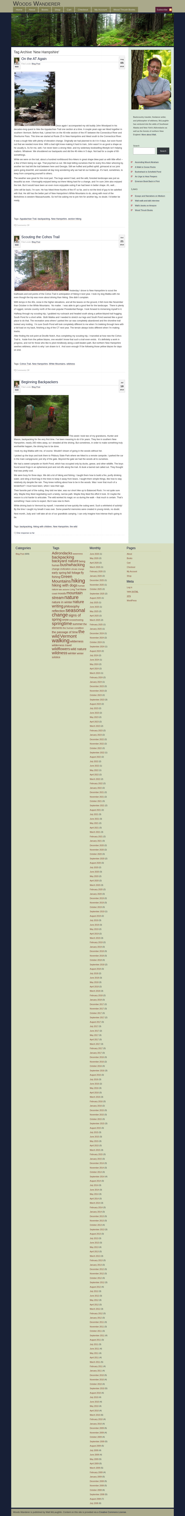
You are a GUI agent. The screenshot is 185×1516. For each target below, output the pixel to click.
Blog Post (36, 64)
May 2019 (94, 929)
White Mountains (57, 364)
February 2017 (96, 1048)
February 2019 (96, 942)
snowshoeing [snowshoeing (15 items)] (76, 619)
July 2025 (94, 602)
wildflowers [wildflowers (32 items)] (61, 649)
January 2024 (96, 682)
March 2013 (95, 1256)
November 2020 (97, 850)
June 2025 (94, 607)
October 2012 (96, 1278)
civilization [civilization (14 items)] (65, 569)
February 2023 (96, 730)
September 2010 (97, 1388)
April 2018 (94, 986)
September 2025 (97, 593)
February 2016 (96, 1101)
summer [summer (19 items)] (77, 624)
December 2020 (97, 845)
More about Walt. (148, 134)
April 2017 (94, 1039)
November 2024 (97, 638)
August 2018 (95, 969)
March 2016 (95, 1097)
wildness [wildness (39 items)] (59, 653)
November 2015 (97, 1114)
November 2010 (97, 1379)
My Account (100, 9)
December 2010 (97, 1375)
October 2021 (96, 801)
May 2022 (94, 770)
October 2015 (96, 1119)
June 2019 (94, 925)
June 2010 (94, 1402)
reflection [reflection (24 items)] (58, 611)
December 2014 (97, 1163)
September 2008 (97, 1494)
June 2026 (94, 554)
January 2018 (96, 1000)
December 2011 (97, 1322)
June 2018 (94, 978)
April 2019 (94, 934)
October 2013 (96, 1225)
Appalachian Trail (28, 219)
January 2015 (96, 1159)
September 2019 (97, 911)
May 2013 (94, 1247)
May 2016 (94, 1088)
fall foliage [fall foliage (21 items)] (73, 572)
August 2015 (95, 1128)
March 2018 (95, 991)
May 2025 (94, 611)
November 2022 (97, 744)
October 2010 (96, 1384)
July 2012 (94, 1291)
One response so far (26, 533)
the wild (73, 526)
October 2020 (96, 854)
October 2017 (96, 1013)
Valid (132, 592)
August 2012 (95, 1287)
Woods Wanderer (36, 3)
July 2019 (94, 920)
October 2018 (96, 960)
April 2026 (94, 563)
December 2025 (97, 580)
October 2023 (96, 695)
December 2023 (97, 686)
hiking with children (42, 526)
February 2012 (96, 1313)
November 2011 (97, 1326)
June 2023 (94, 713)
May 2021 (94, 823)
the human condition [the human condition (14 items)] (73, 628)
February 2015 (96, 1154)
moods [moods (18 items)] (62, 593)
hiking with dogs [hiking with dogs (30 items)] (64, 585)
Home (19, 9)
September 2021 (97, 805)
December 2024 (97, 633)
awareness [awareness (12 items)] (78, 554)
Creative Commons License (112, 1512)
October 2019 (96, 907)
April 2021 (94, 828)
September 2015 (97, 1123)
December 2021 (97, 792)
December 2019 (97, 898)
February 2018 (96, 995)
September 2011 (97, 1335)
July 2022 (94, 761)
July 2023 (94, 708)
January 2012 (96, 1318)
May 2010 (94, 1406)
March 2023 (95, 726)
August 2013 (95, 1234)
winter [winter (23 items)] (72, 653)
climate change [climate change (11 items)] (77, 569)
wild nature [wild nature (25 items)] (78, 649)
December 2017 (97, 1004)
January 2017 (96, 1053)
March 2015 (95, 1150)
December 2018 (97, 951)
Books (45, 9)
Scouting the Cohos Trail (40, 237)
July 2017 (94, 1026)
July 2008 (94, 1503)
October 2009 (96, 1437)
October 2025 (96, 589)
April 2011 (94, 1357)
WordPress (132, 600)
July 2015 (94, 1132)
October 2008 (96, 1490)
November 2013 (97, 1220)
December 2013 (97, 1216)
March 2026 (95, 567)
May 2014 (94, 1194)
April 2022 (94, 774)
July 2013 (94, 1238)
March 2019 (95, 938)
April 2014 (94, 1198)
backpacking (44, 219)
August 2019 (95, 916)
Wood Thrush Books (124, 9)
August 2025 (95, 598)
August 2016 (95, 1075)
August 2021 (95, 810)
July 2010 (94, 1397)
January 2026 (96, 576)
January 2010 (96, 1424)
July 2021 (94, 814)
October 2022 (96, 748)
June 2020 (94, 872)
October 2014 (96, 1172)
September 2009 (97, 1441)
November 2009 (97, 1432)
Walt (16, 67)
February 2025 (96, 624)
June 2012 (94, 1296)
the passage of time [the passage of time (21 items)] (65, 632)
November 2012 (97, 1273)
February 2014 (96, 1207)
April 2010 (94, 1410)
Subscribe (162, 9)
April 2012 (94, 1304)
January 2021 (96, 841)
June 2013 (94, 1243)
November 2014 (97, 1168)
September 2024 (97, 646)
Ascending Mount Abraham (147, 162)
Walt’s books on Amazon (145, 205)
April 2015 (94, 1145)
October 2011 (96, 1331)
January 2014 (96, 1212)
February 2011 (96, 1366)
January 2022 (96, 788)
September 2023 (97, 699)
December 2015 (97, 1110)
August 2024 (95, 651)
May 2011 (94, 1353)
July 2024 (94, 655)
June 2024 (94, 660)
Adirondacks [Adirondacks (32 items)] (62, 553)
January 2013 (96, 1265)
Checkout (83, 9)
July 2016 (94, 1079)
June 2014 (94, 1190)
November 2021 (97, 797)
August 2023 (95, 704)
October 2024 (96, 642)
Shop (57, 9)
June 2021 (94, 819)
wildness (70, 364)
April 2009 (94, 1463)
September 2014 (97, 1176)
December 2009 (97, 1428)
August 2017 (95, 1022)
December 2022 (97, 739)
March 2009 (95, 1468)
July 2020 (94, 867)
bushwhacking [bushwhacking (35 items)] (72, 565)
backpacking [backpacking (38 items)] (63, 557)
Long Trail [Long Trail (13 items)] (75, 589)
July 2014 (94, 1185)
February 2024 (96, 677)
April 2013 (94, 1251)
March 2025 (95, 620)
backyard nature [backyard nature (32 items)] (65, 561)
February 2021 (96, 836)
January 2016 (96, 1106)
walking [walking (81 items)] (61, 640)
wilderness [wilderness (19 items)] (76, 641)
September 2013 (97, 1229)
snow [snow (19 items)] (65, 619)
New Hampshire (59, 219)
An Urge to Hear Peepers (146, 176)
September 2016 (97, 1070)
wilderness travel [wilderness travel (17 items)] (62, 645)
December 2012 (97, 1269)
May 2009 (94, 1459)
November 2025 (97, 585)
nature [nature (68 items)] (71, 597)
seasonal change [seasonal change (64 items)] (68, 612)
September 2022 (97, 752)
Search (136, 146)
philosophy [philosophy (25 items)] (71, 606)
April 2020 (94, 880)
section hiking (74, 219)
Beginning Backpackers (39, 382)
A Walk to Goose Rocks (145, 167)
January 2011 (96, 1371)
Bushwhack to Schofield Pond (148, 172)
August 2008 (95, 1499)
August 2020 (95, 863)
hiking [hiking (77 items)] (78, 581)
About (32, 9)
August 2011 (95, 1340)
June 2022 (94, 766)
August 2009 (95, 1446)
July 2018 (94, 973)
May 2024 (94, 664)
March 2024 (95, 673)
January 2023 (96, 735)
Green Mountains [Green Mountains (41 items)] (62, 578)
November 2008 (97, 1485)
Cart (69, 9)
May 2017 (94, 1035)
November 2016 (97, 1062)
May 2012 (94, 1300)
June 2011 (94, 1349)
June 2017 (94, 1031)
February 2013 (96, 1260)
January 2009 (96, 1477)
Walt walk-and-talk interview (147, 201)
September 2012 (97, 1282)
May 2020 (94, 876)
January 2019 (96, 947)
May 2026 (94, 558)
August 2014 (95, 1181)
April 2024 (94, 668)
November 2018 (97, 956)
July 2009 (94, 1450)
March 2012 (95, 1309)
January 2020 (96, 894)
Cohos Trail (25, 364)
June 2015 (94, 1137)
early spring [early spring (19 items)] (59, 572)
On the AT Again (34, 59)
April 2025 (94, 616)
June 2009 (94, 1455)
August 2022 (95, 757)
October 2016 (96, 1066)
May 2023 (94, 717)
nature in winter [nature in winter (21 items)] (62, 602)
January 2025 (96, 629)
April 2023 (94, 722)
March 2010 (95, 1415)
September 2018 (97, 964)
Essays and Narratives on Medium (150, 196)
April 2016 (94, 1092)
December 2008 (97, 1481)
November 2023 (97, 691)
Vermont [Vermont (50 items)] (68, 636)
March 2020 (95, 885)
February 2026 (96, 571)
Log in (129, 587)
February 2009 (96, 1472)
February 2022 (96, 783)
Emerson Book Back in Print (147, 181)
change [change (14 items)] (55, 569)
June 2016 (94, 1084)
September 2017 (97, 1017)
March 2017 (95, 1044)
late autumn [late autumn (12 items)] (64, 589)
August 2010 (95, 1393)
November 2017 (97, 1008)
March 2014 (95, 1203)
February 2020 (96, 889)
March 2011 (95, 1362)
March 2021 (95, 832)
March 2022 (95, 779)
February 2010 (96, 1419)
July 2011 (94, 1344)
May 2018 (94, 982)
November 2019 (97, 902)
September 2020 (97, 858)
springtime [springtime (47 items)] (62, 623)
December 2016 (97, 1057)
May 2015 (94, 1141)
